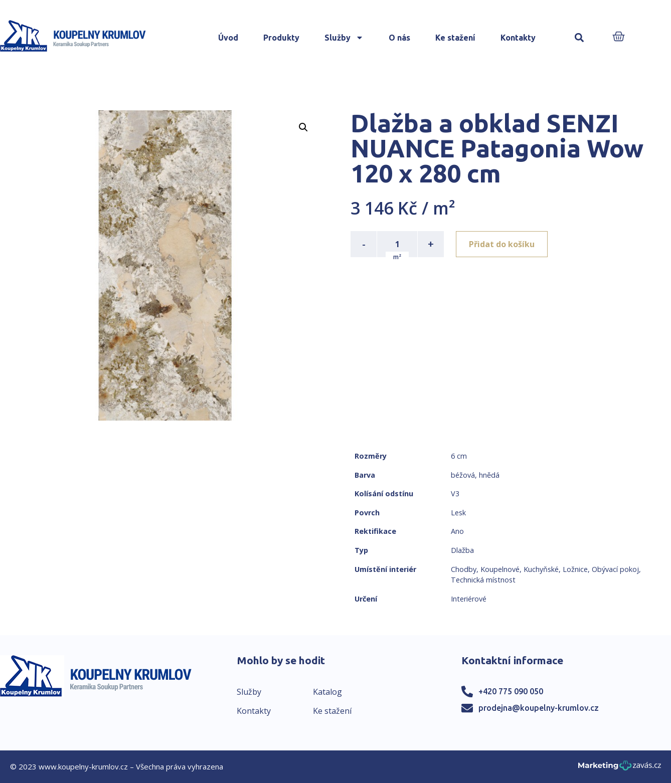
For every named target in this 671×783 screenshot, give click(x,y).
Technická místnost (483, 579)
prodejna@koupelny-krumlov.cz (538, 707)
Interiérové (468, 599)
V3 (455, 493)
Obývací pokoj (615, 569)
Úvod (228, 37)
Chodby (463, 569)
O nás (399, 37)
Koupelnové (500, 569)
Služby (344, 38)
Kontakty (518, 37)
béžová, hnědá (475, 475)
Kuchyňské (541, 569)
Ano (457, 531)
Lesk (458, 512)
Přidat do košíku (502, 244)
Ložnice (575, 569)
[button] (579, 38)
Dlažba (462, 550)
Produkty (281, 37)
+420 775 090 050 (510, 691)
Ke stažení (455, 37)
